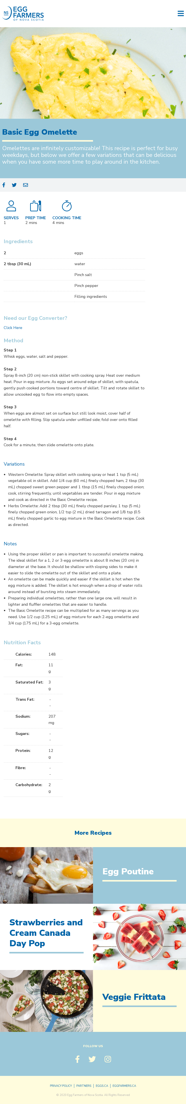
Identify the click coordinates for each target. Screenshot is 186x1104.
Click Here (13, 327)
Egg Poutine (128, 871)
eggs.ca (102, 1086)
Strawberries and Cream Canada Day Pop (46, 933)
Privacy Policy (61, 1086)
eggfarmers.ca (124, 1086)
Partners (83, 1086)
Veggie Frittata (134, 997)
